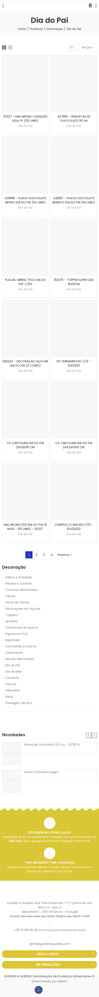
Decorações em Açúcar (22, 609)
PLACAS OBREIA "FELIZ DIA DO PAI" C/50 (25, 282)
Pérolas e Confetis (18, 583)
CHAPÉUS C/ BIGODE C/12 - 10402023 (74, 527)
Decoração (14, 567)
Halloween (12, 690)
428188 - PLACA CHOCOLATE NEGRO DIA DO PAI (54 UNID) (25, 200)
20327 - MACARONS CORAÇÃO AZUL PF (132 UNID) (25, 118)
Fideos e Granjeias (18, 577)
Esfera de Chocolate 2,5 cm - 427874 (52, 745)
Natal (9, 697)
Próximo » (65, 555)
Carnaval (12, 678)
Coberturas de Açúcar (21, 627)
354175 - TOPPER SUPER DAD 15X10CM (74, 282)
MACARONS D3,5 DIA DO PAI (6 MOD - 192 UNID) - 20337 (25, 527)
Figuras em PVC (16, 634)
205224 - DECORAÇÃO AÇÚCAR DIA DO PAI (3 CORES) (25, 363)
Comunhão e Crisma (20, 646)
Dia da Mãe (13, 671)
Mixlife (62, 981)
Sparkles (11, 621)
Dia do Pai (25, 126)
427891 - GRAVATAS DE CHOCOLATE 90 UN (73, 118)
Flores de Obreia (17, 602)
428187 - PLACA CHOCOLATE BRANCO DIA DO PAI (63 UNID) (73, 200)
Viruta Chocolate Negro (41, 772)
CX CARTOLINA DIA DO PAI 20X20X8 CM (25, 445)
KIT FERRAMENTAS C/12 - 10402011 (74, 363)
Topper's (11, 615)
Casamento (14, 653)
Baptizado (12, 640)
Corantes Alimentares (21, 590)
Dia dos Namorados (19, 659)
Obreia (10, 596)
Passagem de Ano (18, 703)
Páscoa (10, 684)
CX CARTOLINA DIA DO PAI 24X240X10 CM (73, 445)
